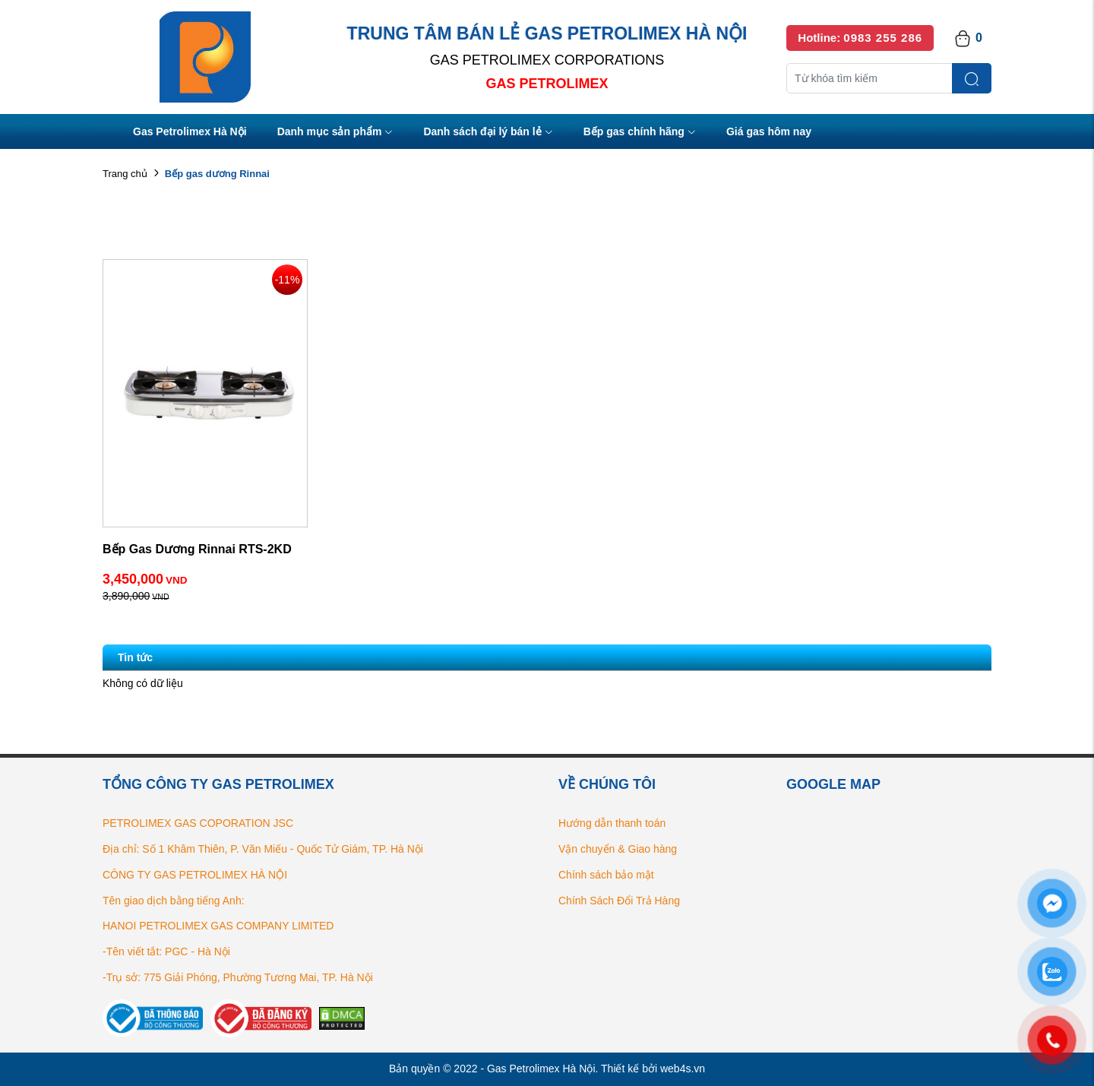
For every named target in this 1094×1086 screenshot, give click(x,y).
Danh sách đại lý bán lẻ (487, 132)
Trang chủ (125, 173)
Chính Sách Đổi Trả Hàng (619, 900)
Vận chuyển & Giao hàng (617, 849)
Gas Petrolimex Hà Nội (190, 131)
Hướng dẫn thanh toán (612, 823)
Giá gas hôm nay (768, 131)
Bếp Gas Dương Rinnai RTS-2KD (197, 549)
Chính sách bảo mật (606, 875)
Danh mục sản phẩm (335, 132)
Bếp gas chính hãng (639, 132)
